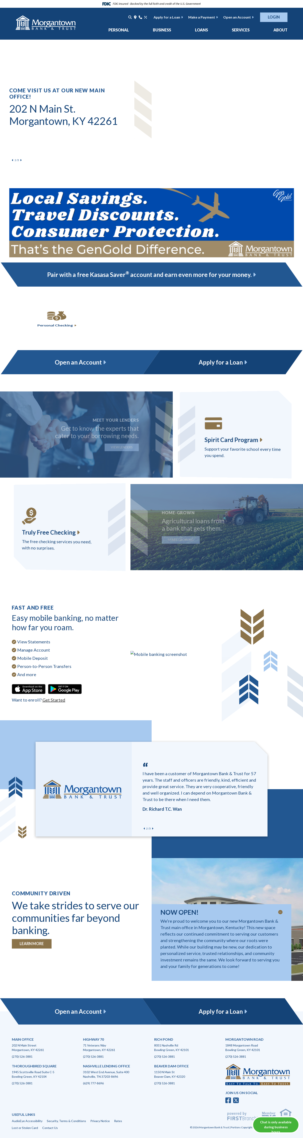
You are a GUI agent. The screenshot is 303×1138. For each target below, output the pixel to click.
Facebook (228, 1100)
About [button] (280, 30)
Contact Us (50, 1128)
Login (274, 17)
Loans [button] (201, 30)
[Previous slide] (12, 160)
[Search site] (130, 17)
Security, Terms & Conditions (66, 1121)
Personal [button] (118, 30)
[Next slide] (21, 160)
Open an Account (237, 17)
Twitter (236, 1100)
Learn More (32, 943)
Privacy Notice (100, 1121)
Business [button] (162, 30)
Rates (118, 1121)
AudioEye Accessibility (27, 1121)
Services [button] (241, 30)
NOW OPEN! (179, 912)
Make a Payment (201, 17)
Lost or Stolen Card (25, 1128)
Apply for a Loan (167, 17)
